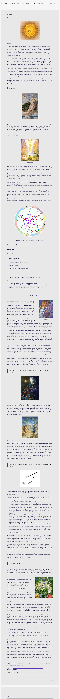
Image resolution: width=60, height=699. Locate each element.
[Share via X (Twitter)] (11, 676)
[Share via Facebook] (8, 676)
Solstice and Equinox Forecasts (14, 672)
